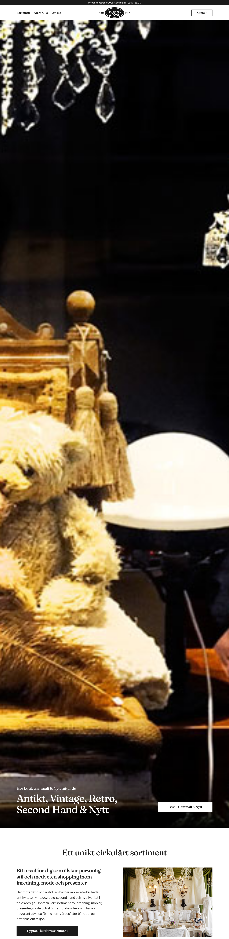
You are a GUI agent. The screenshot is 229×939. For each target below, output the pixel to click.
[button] (201, 13)
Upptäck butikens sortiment (47, 931)
